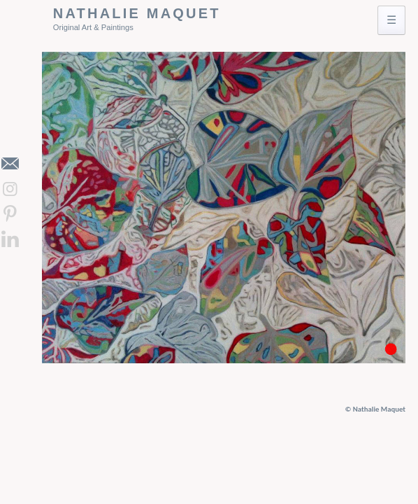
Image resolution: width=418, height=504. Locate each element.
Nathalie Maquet (137, 13)
